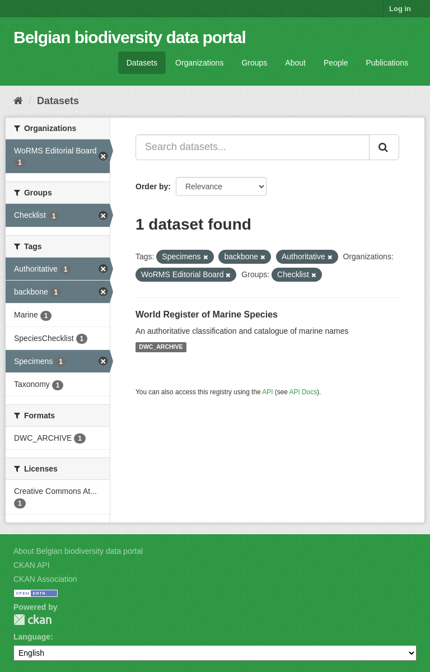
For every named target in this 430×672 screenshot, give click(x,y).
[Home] (18, 100)
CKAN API (31, 565)
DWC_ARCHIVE (161, 347)
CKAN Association (45, 579)
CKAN (32, 620)
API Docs (303, 392)
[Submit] (384, 147)
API (267, 392)
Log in (400, 8)
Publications (387, 62)
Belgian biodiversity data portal (129, 37)
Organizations (199, 62)
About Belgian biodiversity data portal (78, 551)
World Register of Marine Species (206, 314)
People (336, 62)
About (295, 62)
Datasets (142, 62)
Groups (254, 62)
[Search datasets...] (252, 147)
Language (31, 636)
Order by (151, 186)
